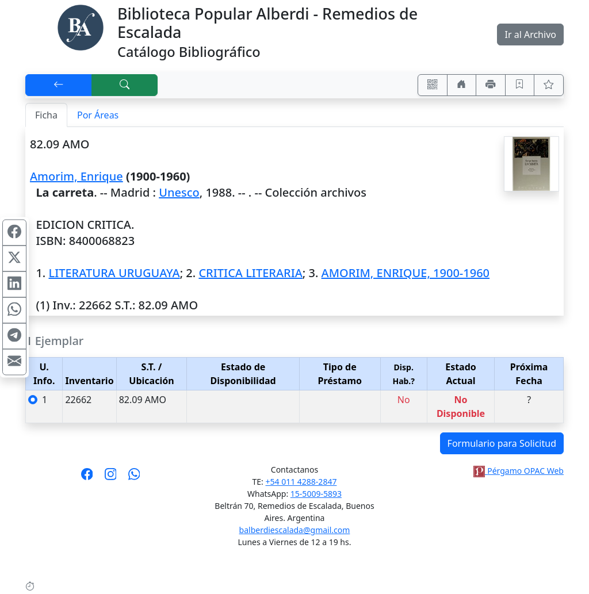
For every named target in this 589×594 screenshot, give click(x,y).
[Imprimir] (491, 85)
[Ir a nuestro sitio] (462, 85)
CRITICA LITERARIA (250, 273)
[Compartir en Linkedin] (14, 284)
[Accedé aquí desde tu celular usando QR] (433, 85)
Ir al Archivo (530, 34)
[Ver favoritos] (549, 85)
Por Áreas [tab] (97, 115)
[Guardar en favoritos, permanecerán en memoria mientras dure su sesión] (520, 85)
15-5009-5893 (316, 493)
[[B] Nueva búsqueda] (124, 85)
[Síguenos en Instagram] (110, 478)
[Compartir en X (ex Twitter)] (14, 258)
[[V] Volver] (58, 85)
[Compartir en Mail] (14, 361)
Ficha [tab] (46, 115)
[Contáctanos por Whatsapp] (134, 478)
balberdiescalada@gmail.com (294, 529)
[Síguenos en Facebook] (87, 478)
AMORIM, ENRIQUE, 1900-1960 (405, 273)
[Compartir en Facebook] (14, 232)
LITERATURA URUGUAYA (113, 273)
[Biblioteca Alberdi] (81, 26)
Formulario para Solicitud (502, 443)
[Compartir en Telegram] (14, 336)
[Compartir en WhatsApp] (14, 310)
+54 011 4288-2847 (301, 481)
